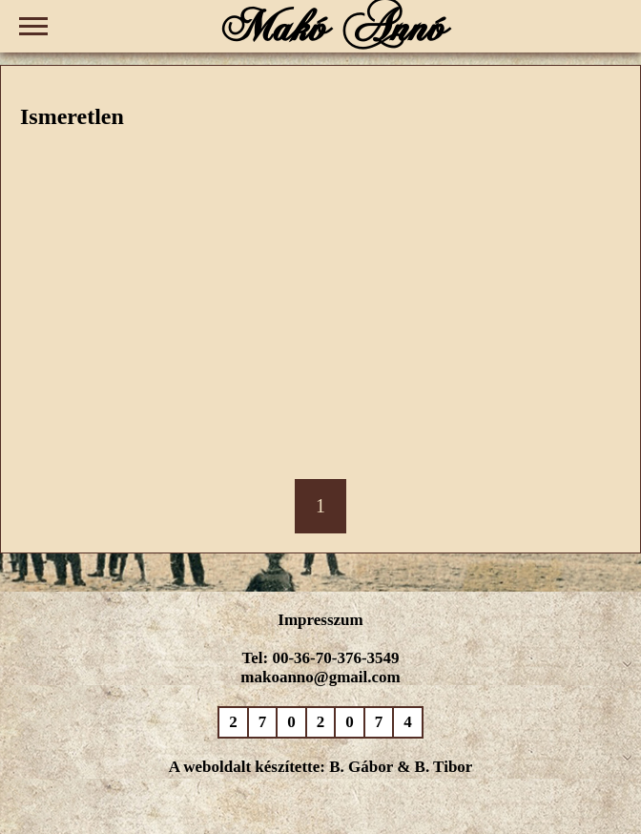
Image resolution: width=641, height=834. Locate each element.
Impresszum (320, 620)
